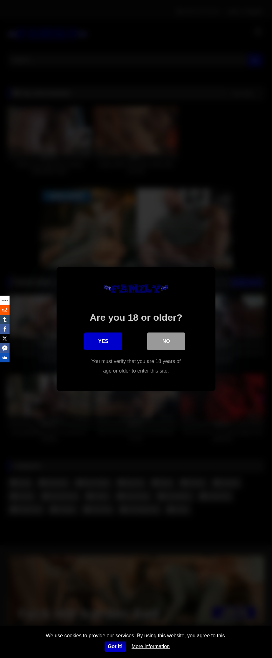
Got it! (115, 646)
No (166, 341)
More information (151, 646)
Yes (103, 341)
